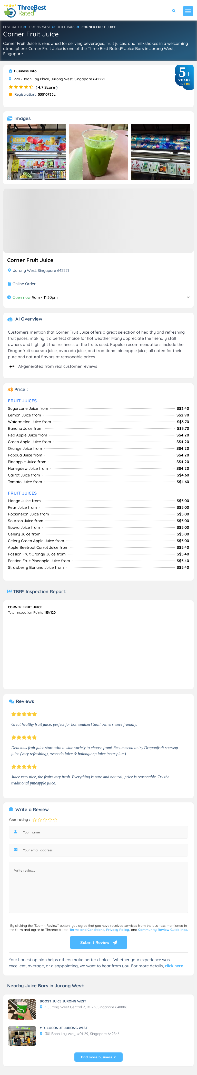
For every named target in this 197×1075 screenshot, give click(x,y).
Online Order (24, 284)
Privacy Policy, (118, 930)
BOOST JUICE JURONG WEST (63, 1001)
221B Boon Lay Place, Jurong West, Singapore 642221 (57, 79)
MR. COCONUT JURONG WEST (64, 1028)
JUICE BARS (66, 27)
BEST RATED (12, 27)
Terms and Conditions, (88, 930)
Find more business (98, 1057)
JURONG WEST (39, 27)
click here (174, 965)
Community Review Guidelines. (163, 930)
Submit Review (98, 942)
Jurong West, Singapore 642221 (38, 270)
